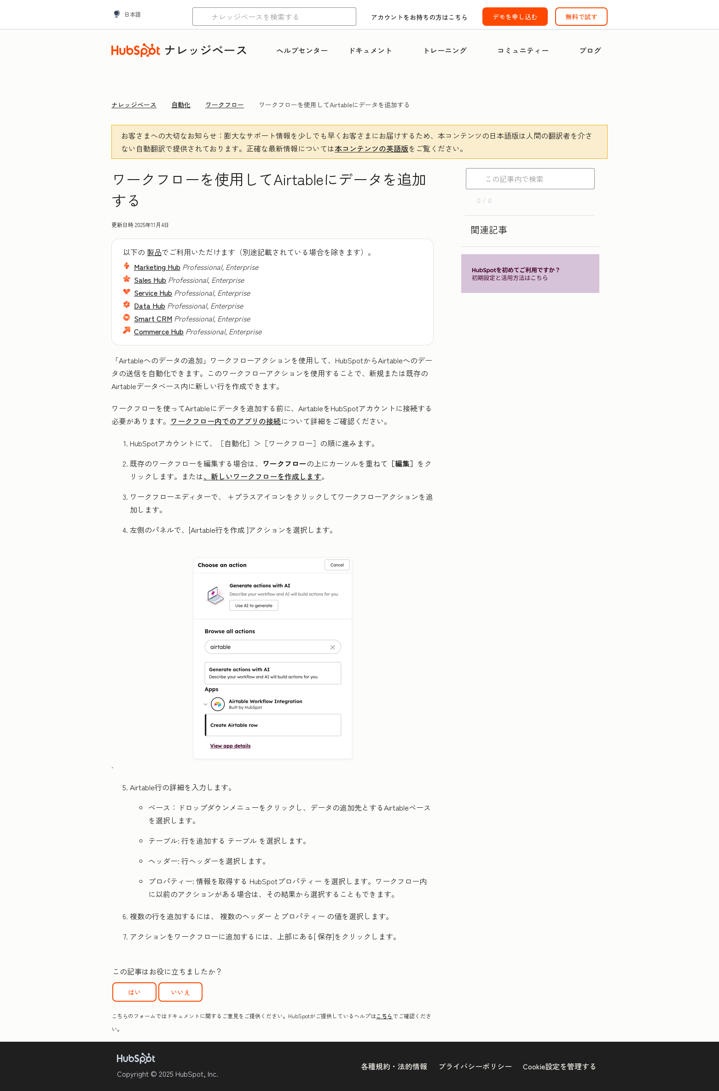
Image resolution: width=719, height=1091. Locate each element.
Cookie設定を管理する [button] (560, 1066)
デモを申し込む (515, 16)
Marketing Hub (157, 266)
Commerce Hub (159, 331)
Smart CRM (153, 318)
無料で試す (581, 16)
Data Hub (149, 305)
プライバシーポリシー (475, 1066)
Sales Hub (150, 279)
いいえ (180, 992)
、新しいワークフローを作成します (262, 476)
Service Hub (153, 292)
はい (134, 992)
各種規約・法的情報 (394, 1066)
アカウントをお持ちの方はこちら (419, 17)
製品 (154, 251)
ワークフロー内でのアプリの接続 (225, 420)
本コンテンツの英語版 (371, 148)
